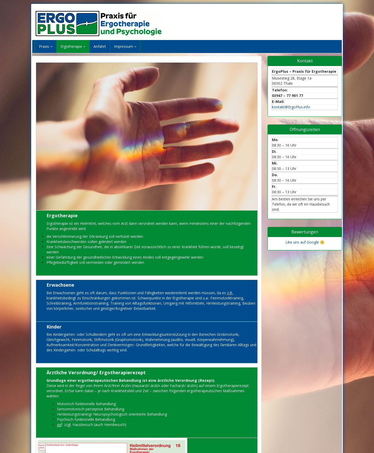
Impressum (125, 46)
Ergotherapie (73, 46)
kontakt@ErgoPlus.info (291, 106)
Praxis (45, 46)
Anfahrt (100, 46)
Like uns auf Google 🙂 (304, 242)
